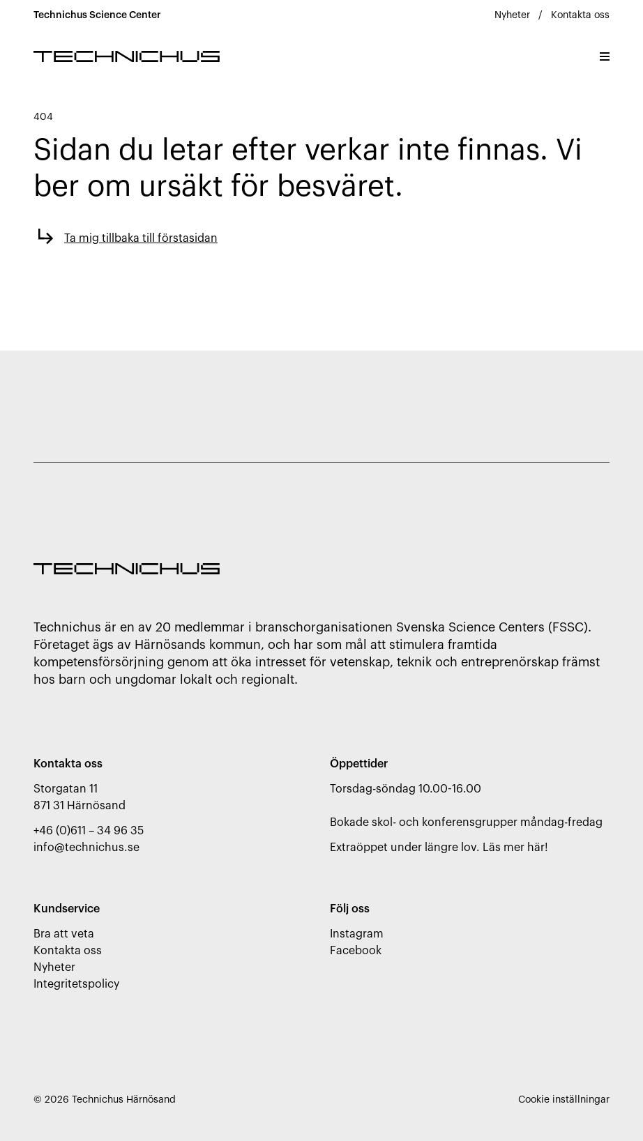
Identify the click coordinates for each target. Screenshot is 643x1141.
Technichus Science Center (97, 15)
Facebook (355, 950)
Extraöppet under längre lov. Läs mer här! (439, 847)
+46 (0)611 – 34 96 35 (88, 830)
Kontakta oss (580, 15)
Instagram (357, 934)
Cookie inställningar (564, 1100)
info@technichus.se (86, 847)
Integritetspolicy (76, 984)
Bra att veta (63, 934)
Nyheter (512, 15)
